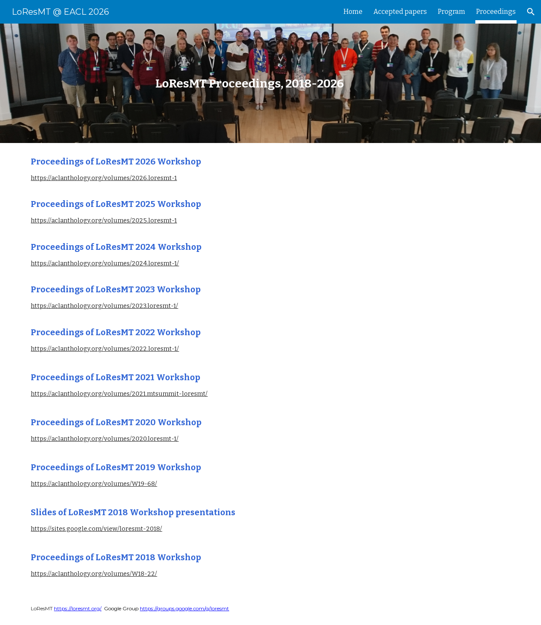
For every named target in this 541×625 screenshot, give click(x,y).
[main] (249, 83)
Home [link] (353, 12)
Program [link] (451, 12)
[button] (531, 12)
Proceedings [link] (496, 12)
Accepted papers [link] (400, 12)
